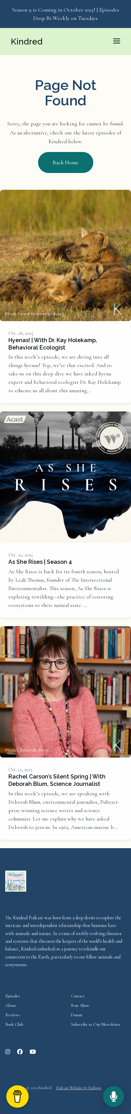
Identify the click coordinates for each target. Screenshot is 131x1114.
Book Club (14, 1024)
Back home (66, 162)
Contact (77, 996)
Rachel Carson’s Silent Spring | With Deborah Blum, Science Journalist (56, 780)
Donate (77, 1015)
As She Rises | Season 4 (40, 562)
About (10, 1005)
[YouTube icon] (33, 1052)
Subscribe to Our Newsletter (96, 1024)
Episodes (12, 996)
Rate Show (80, 1005)
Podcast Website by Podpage (79, 1087)
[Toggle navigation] (116, 41)
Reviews (12, 1015)
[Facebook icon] (20, 1052)
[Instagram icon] (7, 1052)
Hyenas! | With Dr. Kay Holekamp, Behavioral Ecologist (52, 344)
